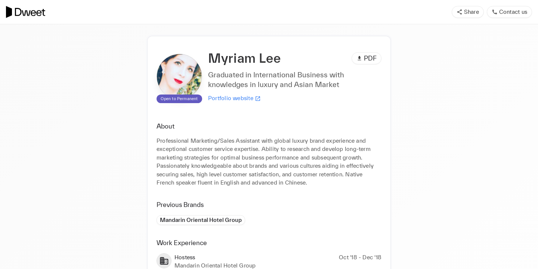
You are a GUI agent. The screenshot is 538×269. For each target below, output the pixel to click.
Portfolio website (234, 98)
